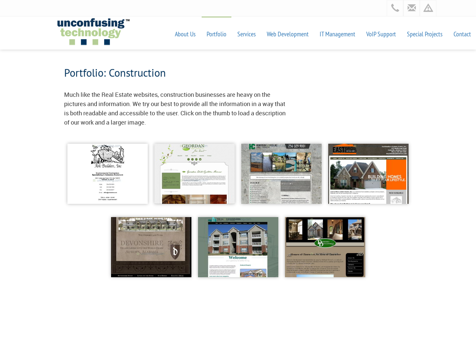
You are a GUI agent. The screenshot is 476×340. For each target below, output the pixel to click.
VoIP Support (381, 34)
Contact (462, 34)
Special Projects (425, 34)
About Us (185, 34)
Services (246, 34)
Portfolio (216, 34)
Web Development (288, 34)
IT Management (337, 34)
